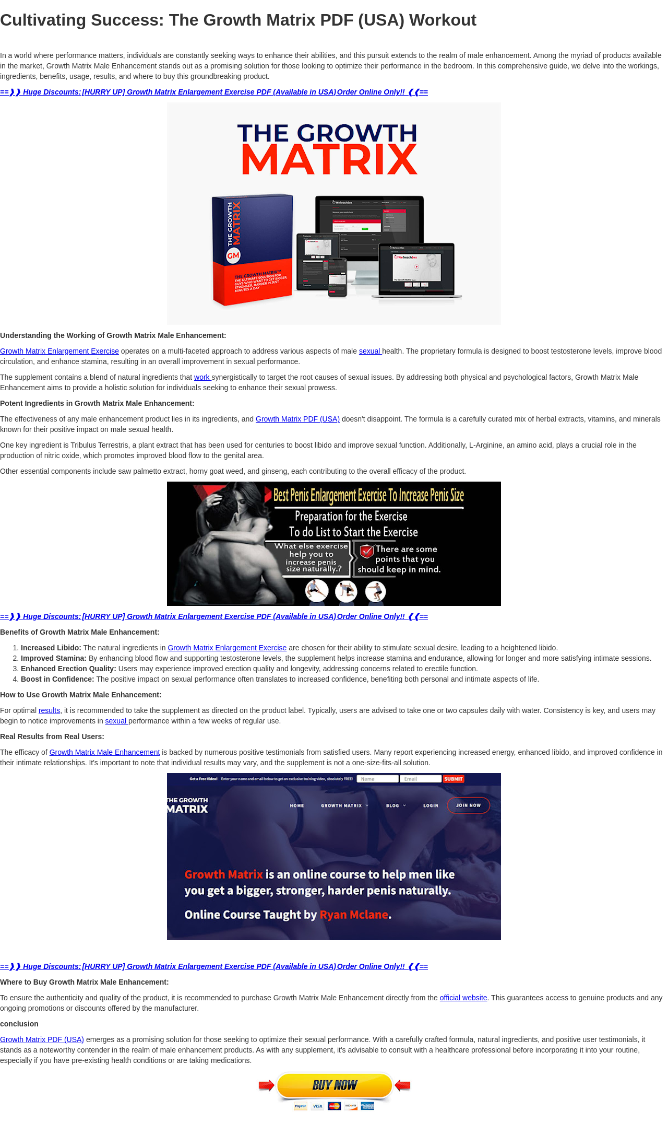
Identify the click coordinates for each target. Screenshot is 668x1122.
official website (463, 998)
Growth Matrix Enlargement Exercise (59, 351)
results (49, 710)
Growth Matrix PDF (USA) (298, 419)
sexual (370, 351)
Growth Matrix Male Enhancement (105, 752)
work (202, 377)
